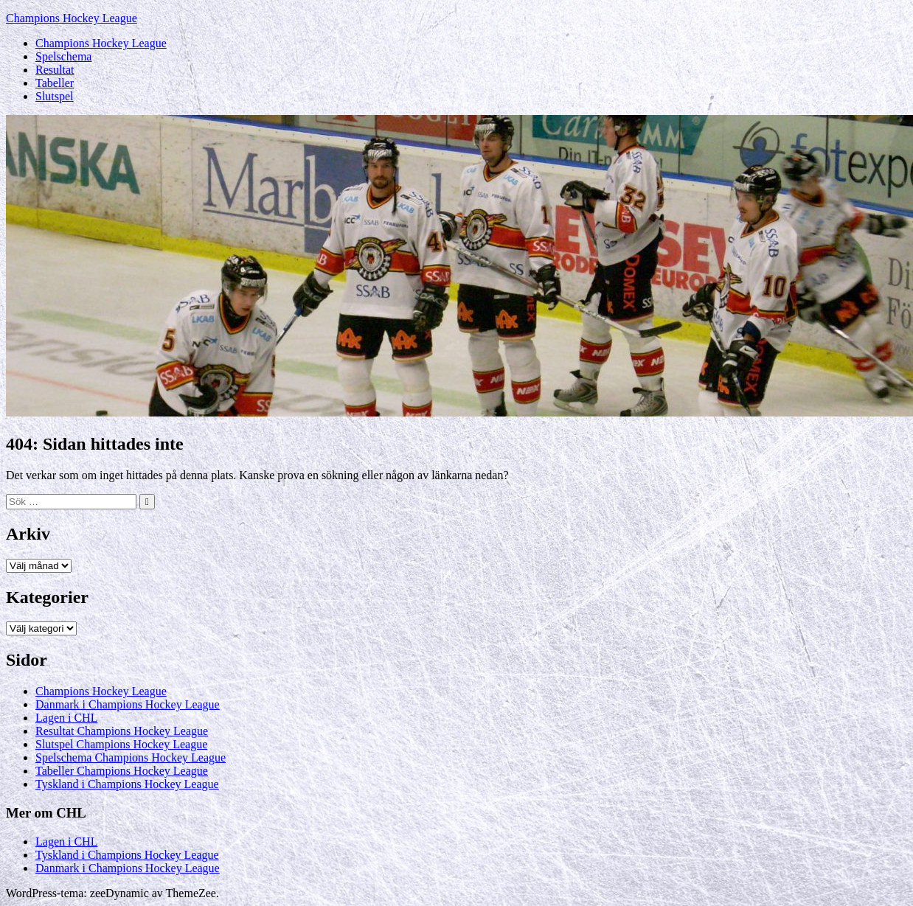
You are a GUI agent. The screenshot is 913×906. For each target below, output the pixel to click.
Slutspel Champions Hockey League (121, 744)
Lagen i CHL (66, 717)
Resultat (54, 69)
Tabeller (54, 83)
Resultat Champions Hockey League (121, 731)
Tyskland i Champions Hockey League (127, 784)
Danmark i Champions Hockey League (127, 704)
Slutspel (54, 96)
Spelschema (63, 56)
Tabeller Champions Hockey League (121, 770)
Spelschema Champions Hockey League (130, 757)
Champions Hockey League (71, 18)
